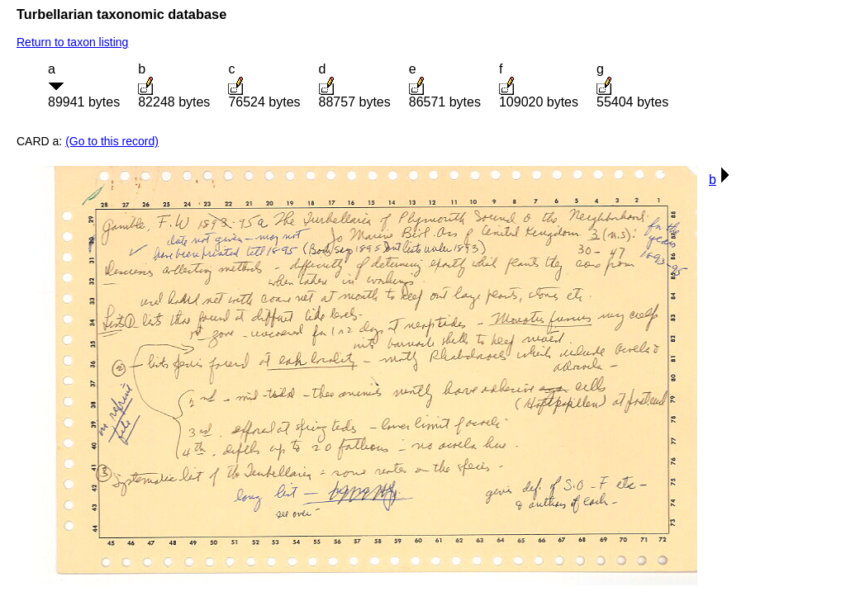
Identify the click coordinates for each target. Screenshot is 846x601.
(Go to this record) (112, 141)
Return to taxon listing (72, 42)
